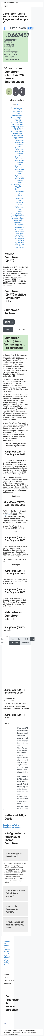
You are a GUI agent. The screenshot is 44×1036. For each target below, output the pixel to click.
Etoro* (9, 91)
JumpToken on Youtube (12, 827)
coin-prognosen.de (11, 3)
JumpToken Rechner (18, 129)
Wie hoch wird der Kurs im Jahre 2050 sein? (19, 245)
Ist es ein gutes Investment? (19, 226)
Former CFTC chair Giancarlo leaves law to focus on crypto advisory (24, 733)
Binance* (15, 91)
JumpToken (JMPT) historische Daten (20, 201)
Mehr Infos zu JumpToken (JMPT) (18, 186)
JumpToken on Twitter (11, 825)
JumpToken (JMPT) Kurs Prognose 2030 (19, 161)
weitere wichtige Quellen (18, 214)
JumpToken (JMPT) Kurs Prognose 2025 (19, 152)
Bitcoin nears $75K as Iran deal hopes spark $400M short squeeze (23, 781)
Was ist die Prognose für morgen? (19, 238)
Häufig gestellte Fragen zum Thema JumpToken (18, 219)
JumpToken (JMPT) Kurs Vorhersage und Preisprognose (17, 134)
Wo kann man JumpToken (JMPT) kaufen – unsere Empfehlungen (18, 111)
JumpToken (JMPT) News (20, 209)
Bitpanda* (22, 91)
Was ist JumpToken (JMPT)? (18, 119)
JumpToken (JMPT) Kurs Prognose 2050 (19, 179)
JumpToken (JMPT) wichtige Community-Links (17, 124)
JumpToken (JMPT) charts (20, 193)
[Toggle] (17, 104)
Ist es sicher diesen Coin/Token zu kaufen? (19, 232)
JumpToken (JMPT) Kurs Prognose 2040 (19, 170)
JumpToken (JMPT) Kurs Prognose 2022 (19, 143)
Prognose (6, 515)
